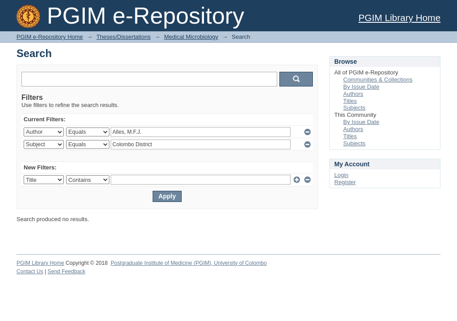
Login (341, 175)
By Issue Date (361, 86)
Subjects (354, 107)
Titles (350, 101)
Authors (353, 94)
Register (345, 182)
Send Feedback (67, 271)
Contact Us (30, 271)
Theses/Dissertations (123, 36)
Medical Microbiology (191, 36)
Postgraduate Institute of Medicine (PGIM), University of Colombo (189, 263)
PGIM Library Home (399, 17)
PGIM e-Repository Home (50, 36)
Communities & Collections (377, 79)
